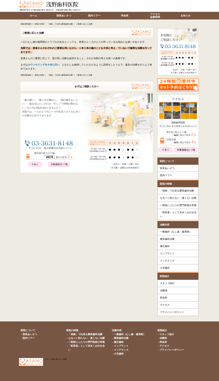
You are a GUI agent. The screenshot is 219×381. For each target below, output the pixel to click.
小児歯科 (165, 268)
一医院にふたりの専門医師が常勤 (178, 205)
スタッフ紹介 (167, 283)
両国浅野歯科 (26, 24)
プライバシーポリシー (172, 312)
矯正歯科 (165, 246)
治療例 (163, 290)
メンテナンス (167, 260)
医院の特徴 (39, 24)
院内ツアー (166, 175)
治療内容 (164, 224)
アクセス (165, 305)
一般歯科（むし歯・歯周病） (176, 231)
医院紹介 (164, 276)
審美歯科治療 (167, 239)
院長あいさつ (167, 168)
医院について (167, 161)
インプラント (167, 253)
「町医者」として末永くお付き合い (178, 214)
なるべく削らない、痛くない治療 (178, 198)
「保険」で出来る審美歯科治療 (60, 24)
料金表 (163, 297)
